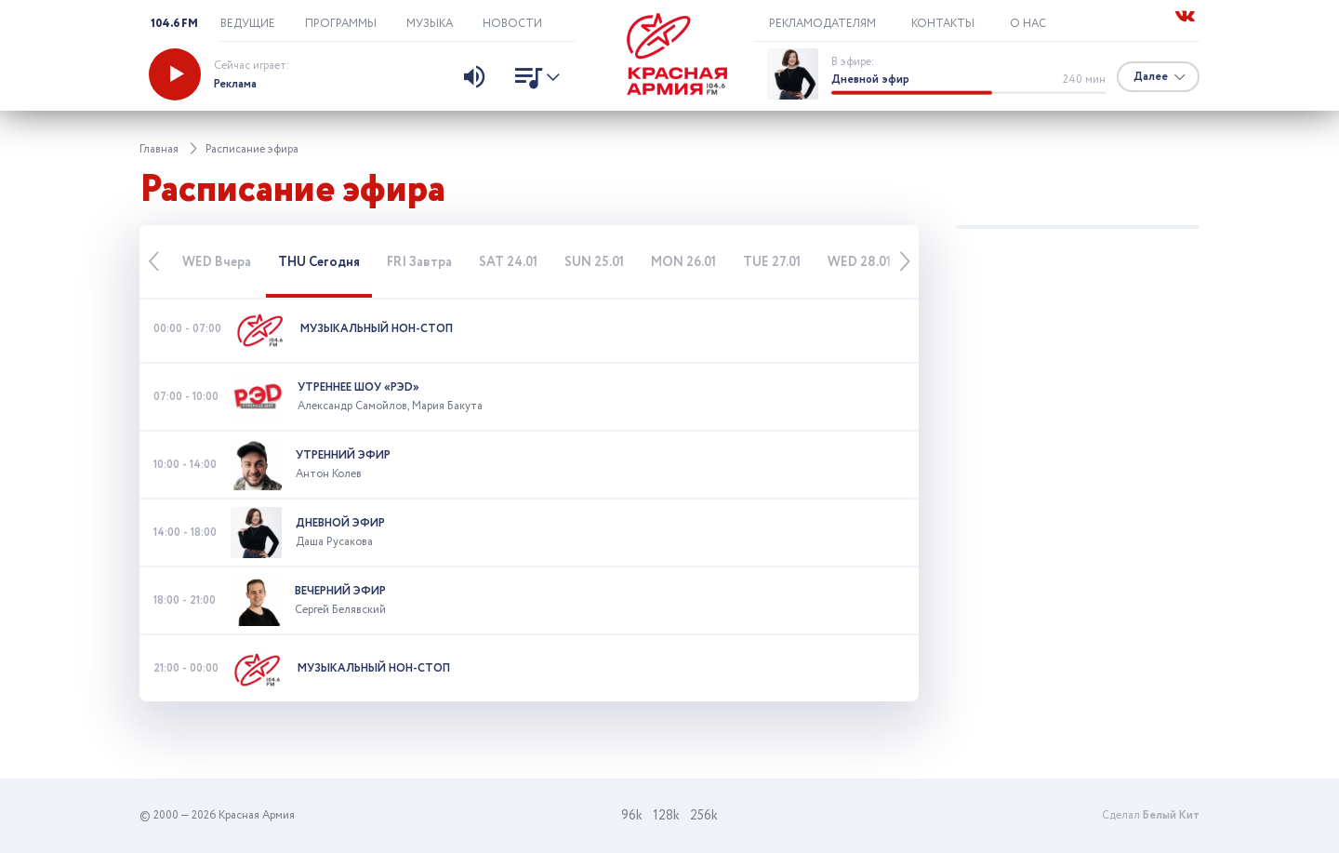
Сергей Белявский (340, 610)
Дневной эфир (870, 79)
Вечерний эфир (340, 591)
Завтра (419, 262)
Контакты (942, 24)
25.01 (594, 262)
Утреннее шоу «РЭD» (358, 387)
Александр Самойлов (352, 406)
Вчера (216, 262)
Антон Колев (329, 474)
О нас (1028, 24)
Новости (512, 24)
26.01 (683, 262)
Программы (341, 24)
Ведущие (247, 24)
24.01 (508, 262)
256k (704, 815)
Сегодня (319, 262)
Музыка (429, 24)
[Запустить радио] (175, 74)
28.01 (859, 262)
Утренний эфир (343, 455)
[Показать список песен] (532, 80)
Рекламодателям (822, 24)
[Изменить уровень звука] (474, 79)
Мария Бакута (447, 406)
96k (632, 815)
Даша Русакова (334, 542)
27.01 (772, 262)
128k (666, 815)
